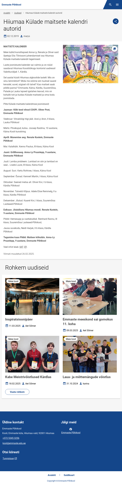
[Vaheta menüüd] (117, 4)
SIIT (23, 246)
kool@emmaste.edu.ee (14, 443)
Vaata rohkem (17, 392)
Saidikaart (69, 475)
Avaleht (6, 13)
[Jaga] (116, 21)
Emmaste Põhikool (70, 430)
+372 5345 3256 (11, 438)
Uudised (17, 13)
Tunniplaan (8, 458)
